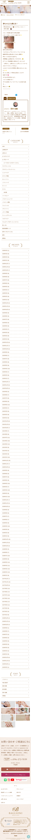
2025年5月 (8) (5, 286)
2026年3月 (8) (5, 253)
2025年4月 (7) (5, 289)
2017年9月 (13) (6, 588)
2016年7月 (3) (5, 634)
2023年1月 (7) (5, 378)
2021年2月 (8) (5, 454)
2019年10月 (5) (6, 506)
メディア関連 (5, 212)
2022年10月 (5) (6, 388)
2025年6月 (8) (5, 283)
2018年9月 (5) (5, 549)
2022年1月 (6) (5, 417)
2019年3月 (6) (5, 529)
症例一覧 (19, 792)
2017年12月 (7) (6, 578)
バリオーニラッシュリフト (7, 795)
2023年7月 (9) (5, 358)
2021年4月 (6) (5, 447)
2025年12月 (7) (6, 263)
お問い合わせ (4, 799)
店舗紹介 (19, 795)
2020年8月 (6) (5, 473)
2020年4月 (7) (5, 486)
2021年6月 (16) (6, 440)
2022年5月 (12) (6, 404)
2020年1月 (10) (6, 496)
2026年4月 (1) (5, 250)
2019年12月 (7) (6, 499)
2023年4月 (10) (6, 368)
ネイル (4, 189)
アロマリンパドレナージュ (8, 169)
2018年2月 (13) (6, 572)
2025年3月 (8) (5, 293)
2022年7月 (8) (5, 398)
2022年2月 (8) (5, 414)
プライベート (5, 208)
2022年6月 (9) (5, 401)
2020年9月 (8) (5, 470)
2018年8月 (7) (5, 552)
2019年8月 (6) (5, 513)
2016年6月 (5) (5, 637)
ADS (3, 146)
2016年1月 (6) (5, 654)
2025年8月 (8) (5, 276)
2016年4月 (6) (5, 644)
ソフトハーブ (5, 182)
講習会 (4, 238)
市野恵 (4, 695)
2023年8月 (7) (5, 355)
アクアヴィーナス (18, 27)
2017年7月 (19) (6, 595)
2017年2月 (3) (5, 611)
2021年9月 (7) (5, 431)
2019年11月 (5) (6, 503)
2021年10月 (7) (6, 427)
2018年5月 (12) (6, 562)
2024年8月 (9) (5, 316)
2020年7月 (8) (5, 477)
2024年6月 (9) (5, 322)
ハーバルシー (5, 195)
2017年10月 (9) (6, 585)
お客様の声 (5, 149)
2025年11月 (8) (6, 266)
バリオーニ (5, 679)
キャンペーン (5, 179)
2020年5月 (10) (6, 483)
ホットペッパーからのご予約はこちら (15, 774)
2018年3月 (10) (6, 568)
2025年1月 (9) (5, 299)
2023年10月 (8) (6, 349)
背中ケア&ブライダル (7, 231)
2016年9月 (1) (5, 627)
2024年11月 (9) (6, 306)
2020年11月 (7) (6, 463)
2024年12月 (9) (6, 303)
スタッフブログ (20, 799)
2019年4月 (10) (6, 526)
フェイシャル (5, 205)
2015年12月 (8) (6, 657)
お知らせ (4, 153)
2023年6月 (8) (5, 362)
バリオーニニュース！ (7, 199)
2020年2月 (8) (5, 493)
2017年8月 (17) (6, 591)
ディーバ (4, 185)
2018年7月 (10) (6, 555)
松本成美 (4, 689)
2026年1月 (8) (5, 260)
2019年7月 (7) (5, 516)
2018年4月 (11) (6, 565)
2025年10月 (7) (6, 270)
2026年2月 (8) (5, 257)
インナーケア (5, 172)
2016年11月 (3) (6, 621)
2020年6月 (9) (5, 480)
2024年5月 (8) (5, 326)
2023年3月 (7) (5, 371)
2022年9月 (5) (5, 391)
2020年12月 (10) (6, 460)
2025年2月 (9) (5, 296)
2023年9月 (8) (5, 352)
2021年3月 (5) (5, 450)
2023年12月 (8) (6, 342)
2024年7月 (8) (5, 319)
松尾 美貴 (4, 686)
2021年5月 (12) (6, 444)
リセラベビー (5, 218)
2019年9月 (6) (5, 509)
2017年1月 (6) (5, 614)
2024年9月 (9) (5, 312)
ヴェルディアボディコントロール (10, 222)
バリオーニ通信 (6, 202)
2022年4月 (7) (5, 408)
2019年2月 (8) (5, 532)
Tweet (6, 94)
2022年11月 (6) (6, 385)
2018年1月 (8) (5, 575)
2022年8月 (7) (5, 394)
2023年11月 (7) (6, 345)
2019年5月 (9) (5, 522)
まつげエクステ (6, 156)
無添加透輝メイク (6, 228)
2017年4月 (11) (6, 605)
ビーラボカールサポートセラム (11, 162)
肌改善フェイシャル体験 (6, 792)
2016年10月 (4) (6, 624)
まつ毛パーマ (5, 159)
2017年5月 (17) (6, 601)
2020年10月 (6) (6, 467)
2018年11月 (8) (6, 542)
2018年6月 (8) (5, 559)
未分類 (5, 192)
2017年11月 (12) (6, 582)
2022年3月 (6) (5, 411)
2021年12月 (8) (6, 421)
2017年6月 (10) (6, 598)
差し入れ (4, 225)
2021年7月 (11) (6, 437)
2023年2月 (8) (5, 375)
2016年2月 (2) (5, 650)
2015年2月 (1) (5, 667)
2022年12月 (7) (6, 381)
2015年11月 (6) (6, 660)
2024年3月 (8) (5, 332)
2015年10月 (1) (6, 664)
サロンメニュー (20, 789)
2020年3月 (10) (6, 490)
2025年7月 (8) (5, 280)
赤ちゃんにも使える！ (10, 23)
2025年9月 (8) (5, 273)
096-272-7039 (14, 3)
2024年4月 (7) (5, 329)
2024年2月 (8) (5, 335)
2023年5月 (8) (5, 365)
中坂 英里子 (5, 682)
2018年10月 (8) (6, 545)
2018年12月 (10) (6, 539)
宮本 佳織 (11, 109)
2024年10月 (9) (6, 309)
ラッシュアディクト (7, 215)
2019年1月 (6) (5, 536)
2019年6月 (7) (5, 519)
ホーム (15, 785)
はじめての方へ (4, 789)
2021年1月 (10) (6, 457)
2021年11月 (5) (6, 424)
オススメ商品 (5, 176)
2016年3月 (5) (5, 647)
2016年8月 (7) (5, 631)
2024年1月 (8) (5, 339)
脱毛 (3, 235)
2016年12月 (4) (6, 618)
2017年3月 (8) (5, 608)
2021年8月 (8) (5, 434)
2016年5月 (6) (5, 641)
